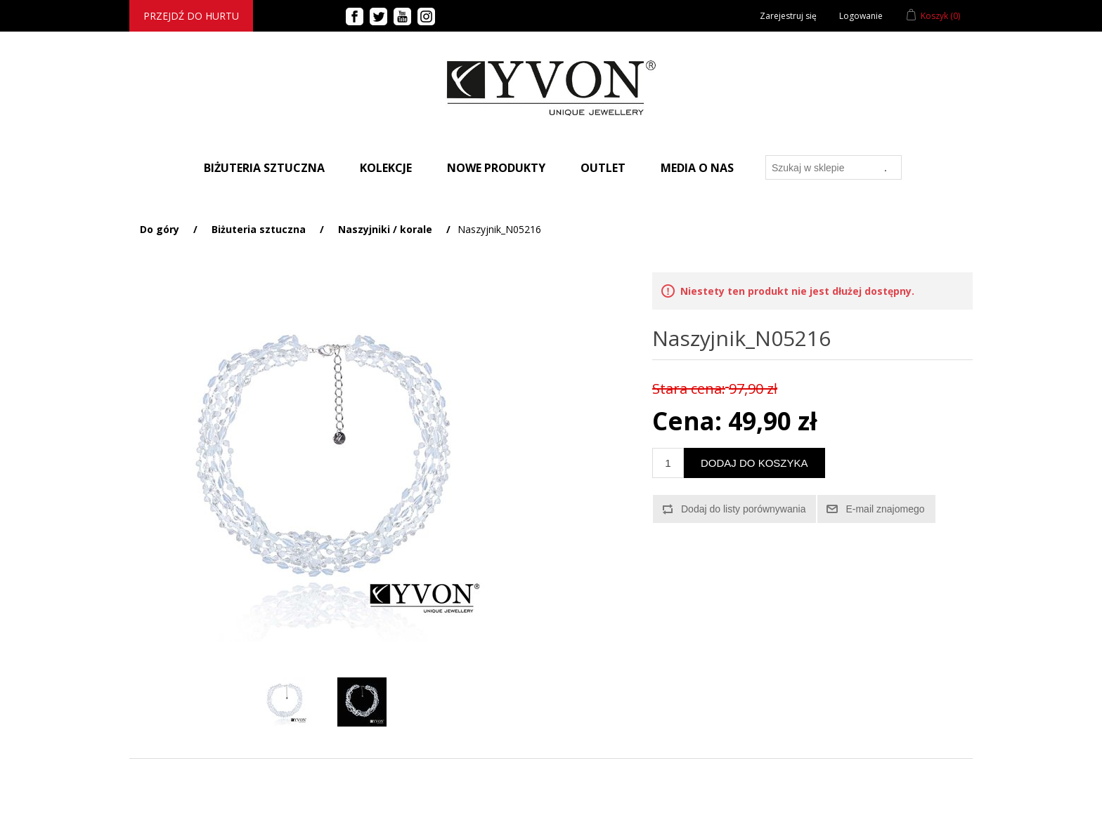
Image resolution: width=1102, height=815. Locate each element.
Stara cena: (688, 388)
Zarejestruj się (788, 16)
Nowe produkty (496, 167)
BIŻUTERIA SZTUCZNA (264, 167)
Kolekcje (386, 167)
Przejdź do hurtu (191, 15)
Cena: (687, 420)
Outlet (603, 167)
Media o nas (697, 167)
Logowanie (861, 16)
